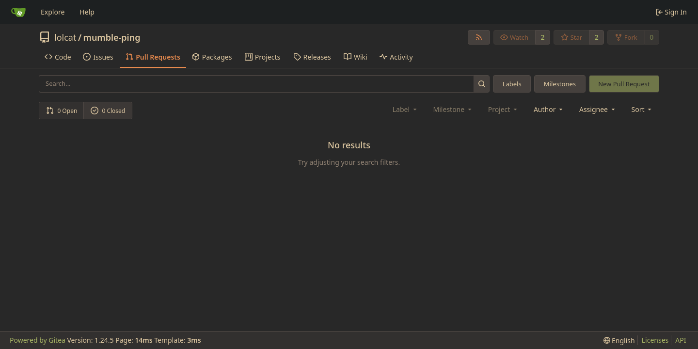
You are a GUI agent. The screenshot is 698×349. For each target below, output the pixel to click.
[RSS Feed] (479, 37)
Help (87, 11)
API (680, 340)
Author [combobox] (549, 109)
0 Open (62, 111)
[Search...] (482, 83)
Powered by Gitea (37, 340)
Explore (52, 11)
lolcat (65, 37)
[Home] (18, 12)
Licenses (655, 340)
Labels (512, 83)
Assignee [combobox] (598, 109)
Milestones (560, 83)
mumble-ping (112, 37)
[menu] (642, 109)
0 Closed (108, 111)
